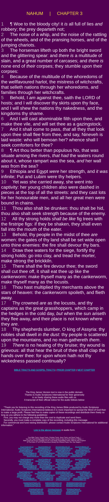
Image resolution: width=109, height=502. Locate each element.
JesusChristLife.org (33, 456)
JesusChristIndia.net (44, 464)
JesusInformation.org (48, 456)
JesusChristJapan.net (82, 462)
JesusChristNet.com (85, 473)
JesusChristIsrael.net (26, 459)
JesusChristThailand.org (47, 453)
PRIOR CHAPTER (66, 370)
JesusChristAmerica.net (42, 461)
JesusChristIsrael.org (26, 447)
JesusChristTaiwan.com (27, 478)
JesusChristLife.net (85, 461)
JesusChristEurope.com (63, 472)
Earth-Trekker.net (81, 465)
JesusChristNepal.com (24, 476)
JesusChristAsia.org (44, 447)
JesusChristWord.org (29, 454)
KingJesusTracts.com (37, 492)
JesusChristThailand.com (45, 478)
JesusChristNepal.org (25, 451)
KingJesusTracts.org (54, 492)
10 (3, 181)
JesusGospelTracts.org (55, 490)
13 (3, 234)
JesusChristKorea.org (64, 450)
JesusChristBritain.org (82, 447)
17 (3, 302)
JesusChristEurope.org (62, 447)
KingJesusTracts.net (72, 492)
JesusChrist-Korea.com (67, 475)
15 (3, 266)
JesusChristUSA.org (24, 448)
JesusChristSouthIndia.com (44, 476)
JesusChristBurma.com (24, 475)
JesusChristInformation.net (63, 461)
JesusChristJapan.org (82, 450)
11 (3, 208)
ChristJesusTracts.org (55, 489)
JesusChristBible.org (45, 454)
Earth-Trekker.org (81, 453)
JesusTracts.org (63, 456)
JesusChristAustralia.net (65, 465)
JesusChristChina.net (45, 462)
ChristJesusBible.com (79, 480)
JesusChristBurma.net (63, 464)
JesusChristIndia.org (43, 451)
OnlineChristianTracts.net (53, 486)
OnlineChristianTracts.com (53, 483)
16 (3, 287)
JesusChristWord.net (30, 467)
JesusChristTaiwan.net (30, 465)
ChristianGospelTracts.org (32, 484)
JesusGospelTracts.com (35, 490)
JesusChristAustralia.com (81, 478)
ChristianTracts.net (76, 469)
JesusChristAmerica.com (42, 473)
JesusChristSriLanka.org (82, 451)
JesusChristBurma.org (63, 451)
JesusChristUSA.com (23, 473)
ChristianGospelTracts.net (32, 486)
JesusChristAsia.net (44, 459)
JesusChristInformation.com (64, 473)
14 (3, 250)
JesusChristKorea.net (64, 462)
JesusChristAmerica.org (42, 448)
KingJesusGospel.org (79, 454)
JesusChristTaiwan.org (29, 453)
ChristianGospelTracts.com (31, 483)
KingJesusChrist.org (55, 494)
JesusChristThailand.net (47, 465)
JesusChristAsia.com (44, 472)
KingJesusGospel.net (79, 467)
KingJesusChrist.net (72, 494)
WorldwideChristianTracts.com (76, 483)
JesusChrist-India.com (65, 476)
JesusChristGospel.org (62, 454)
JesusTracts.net (63, 469)
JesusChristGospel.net (62, 467)
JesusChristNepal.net (26, 464)
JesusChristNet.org (85, 448)
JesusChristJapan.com (63, 478)
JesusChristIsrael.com (26, 472)
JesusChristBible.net (45, 467)
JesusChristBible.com (46, 480)
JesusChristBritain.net (82, 459)
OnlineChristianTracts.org (53, 484)
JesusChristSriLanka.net (82, 464)
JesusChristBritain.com (83, 472)
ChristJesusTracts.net (73, 489)
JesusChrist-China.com (85, 476)
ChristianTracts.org (76, 456)
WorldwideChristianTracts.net (75, 486)
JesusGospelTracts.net (74, 490)
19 (3, 345)
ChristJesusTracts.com (36, 489)
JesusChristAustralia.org (65, 453)
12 (3, 218)
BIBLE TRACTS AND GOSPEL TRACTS (34, 370)
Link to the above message (47, 430)
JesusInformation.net (48, 469)
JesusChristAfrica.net (26, 462)
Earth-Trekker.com (86, 475)
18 (3, 329)
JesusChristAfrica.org (26, 450)
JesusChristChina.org (45, 450)
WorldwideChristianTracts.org (75, 484)
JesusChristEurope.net (62, 459)
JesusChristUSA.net (24, 461)
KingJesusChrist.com (37, 494)
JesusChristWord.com (30, 480)
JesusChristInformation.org (64, 448)
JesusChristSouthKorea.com (46, 475)
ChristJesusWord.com (63, 480)
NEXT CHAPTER (86, 370)
